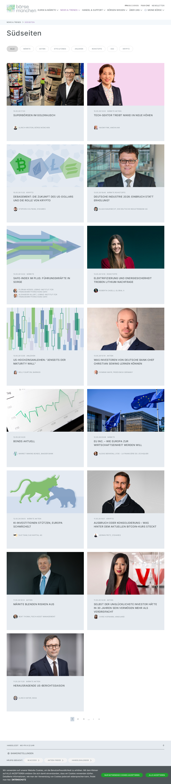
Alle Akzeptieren (157, 775)
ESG (112, 49)
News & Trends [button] (70, 10)
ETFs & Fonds (60, 49)
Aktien (42, 49)
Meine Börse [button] (154, 10)
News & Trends (14, 22)
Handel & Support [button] (94, 10)
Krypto (126, 49)
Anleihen (79, 49)
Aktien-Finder (56, 760)
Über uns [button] (135, 10)
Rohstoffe (97, 49)
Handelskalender (82, 760)
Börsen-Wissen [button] (117, 10)
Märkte (26, 49)
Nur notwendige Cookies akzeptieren (121, 775)
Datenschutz (19, 779)
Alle (12, 49)
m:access (33, 760)
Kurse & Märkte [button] (48, 10)
